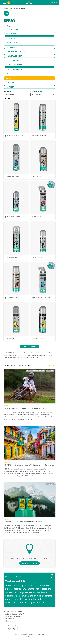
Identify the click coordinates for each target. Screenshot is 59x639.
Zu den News (50, 366)
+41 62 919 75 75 (9, 619)
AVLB (25, 634)
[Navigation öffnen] (4, 2)
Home (6, 8)
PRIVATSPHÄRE (40, 634)
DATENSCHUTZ (19, 634)
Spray (23, 8)
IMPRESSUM (32, 634)
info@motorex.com (10, 621)
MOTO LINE (14, 8)
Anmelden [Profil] (53, 2)
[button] (6, 13)
